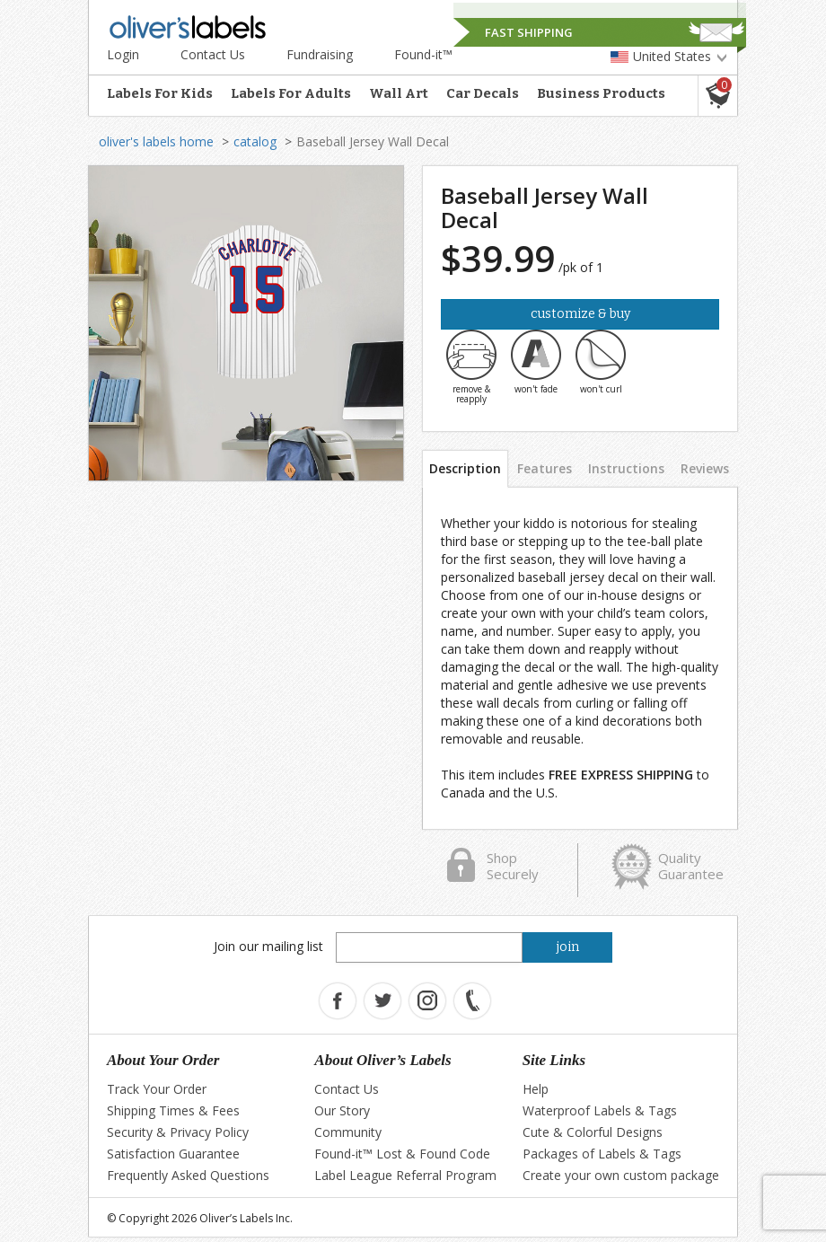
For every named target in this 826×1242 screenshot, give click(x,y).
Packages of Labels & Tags (602, 1153)
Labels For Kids (160, 93)
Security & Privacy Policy (178, 1132)
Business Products (601, 93)
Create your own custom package (621, 1175)
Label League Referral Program (405, 1175)
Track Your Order (156, 1088)
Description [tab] (465, 468)
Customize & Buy (580, 314)
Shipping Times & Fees (173, 1110)
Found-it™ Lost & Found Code (402, 1153)
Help (536, 1088)
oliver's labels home (156, 141)
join (568, 947)
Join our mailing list (268, 946)
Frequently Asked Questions (188, 1175)
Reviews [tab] (705, 468)
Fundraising (319, 54)
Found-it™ (423, 54)
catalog (255, 141)
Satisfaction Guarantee (173, 1153)
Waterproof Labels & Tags (600, 1110)
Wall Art (398, 93)
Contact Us (212, 54)
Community (348, 1132)
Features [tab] (544, 468)
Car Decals (482, 93)
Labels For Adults (291, 93)
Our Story (342, 1110)
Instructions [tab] (626, 468)
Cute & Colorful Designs (593, 1132)
